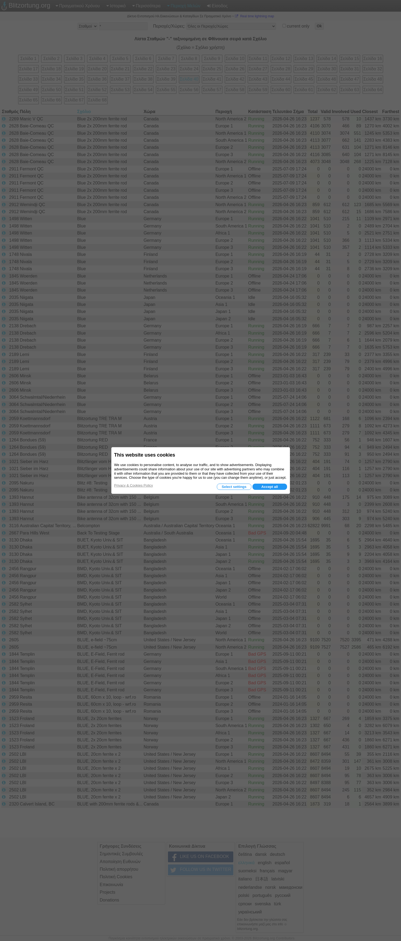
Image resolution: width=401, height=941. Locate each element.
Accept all (269, 487)
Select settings (234, 487)
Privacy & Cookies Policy (133, 485)
